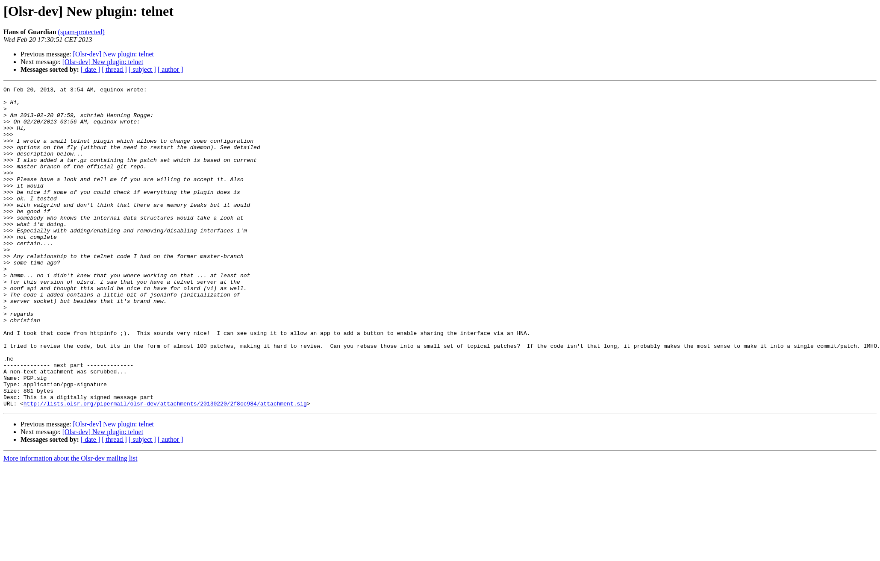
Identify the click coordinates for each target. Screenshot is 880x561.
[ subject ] (142, 69)
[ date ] (90, 69)
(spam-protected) (81, 31)
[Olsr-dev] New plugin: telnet (113, 54)
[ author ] (170, 69)
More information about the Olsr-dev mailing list (70, 522)
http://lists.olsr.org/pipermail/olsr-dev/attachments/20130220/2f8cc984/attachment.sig (165, 467)
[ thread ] (114, 69)
